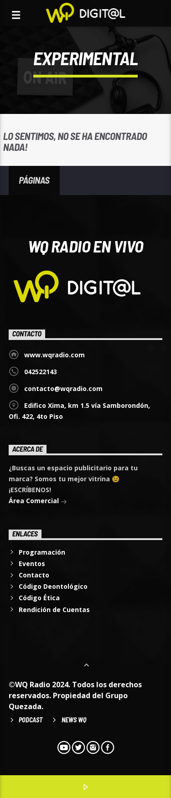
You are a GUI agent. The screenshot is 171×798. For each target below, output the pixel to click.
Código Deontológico (53, 586)
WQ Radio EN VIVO (86, 245)
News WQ (74, 720)
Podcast (30, 720)
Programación (42, 552)
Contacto (34, 575)
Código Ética (39, 597)
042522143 (40, 371)
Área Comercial (38, 501)
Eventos (32, 563)
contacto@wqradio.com (63, 388)
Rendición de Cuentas (54, 609)
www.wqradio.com (54, 354)
